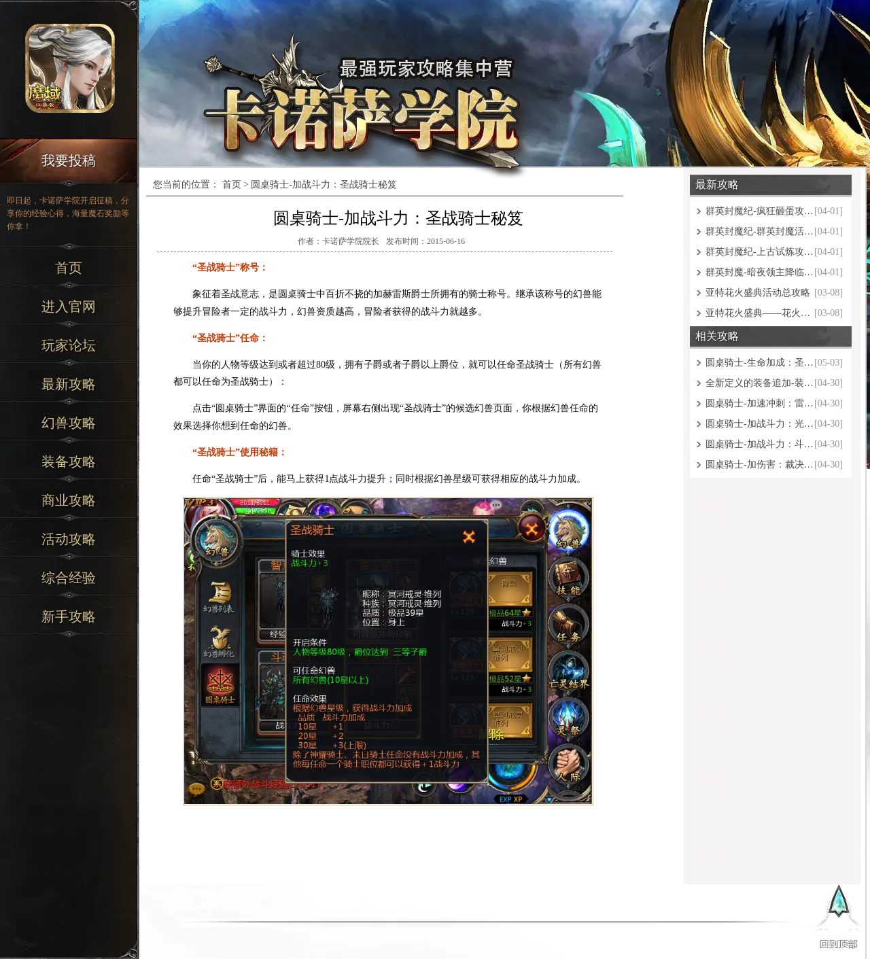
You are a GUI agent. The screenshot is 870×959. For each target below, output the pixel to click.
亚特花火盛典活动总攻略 (758, 292)
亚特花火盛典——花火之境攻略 (760, 313)
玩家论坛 (68, 345)
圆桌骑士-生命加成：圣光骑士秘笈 (760, 363)
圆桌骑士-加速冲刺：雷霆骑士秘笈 (760, 403)
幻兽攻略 (68, 422)
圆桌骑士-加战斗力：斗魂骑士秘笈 (760, 444)
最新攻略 (68, 384)
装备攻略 (68, 461)
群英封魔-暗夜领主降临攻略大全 (760, 272)
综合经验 (68, 577)
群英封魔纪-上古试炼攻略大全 (760, 252)
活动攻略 (68, 538)
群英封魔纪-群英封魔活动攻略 (760, 231)
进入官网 (68, 306)
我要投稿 (68, 160)
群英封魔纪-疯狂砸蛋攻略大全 (760, 211)
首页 (68, 267)
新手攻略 (68, 616)
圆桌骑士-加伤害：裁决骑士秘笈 (760, 464)
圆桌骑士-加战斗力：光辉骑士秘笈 (760, 424)
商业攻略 (68, 500)
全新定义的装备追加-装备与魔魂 (760, 383)
